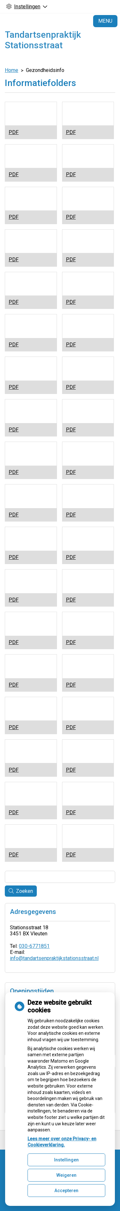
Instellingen (66, 1159)
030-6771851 (34, 946)
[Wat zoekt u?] (60, 877)
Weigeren (66, 1175)
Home (11, 70)
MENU (105, 21)
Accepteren (66, 1190)
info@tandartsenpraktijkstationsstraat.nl (54, 958)
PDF (14, 132)
